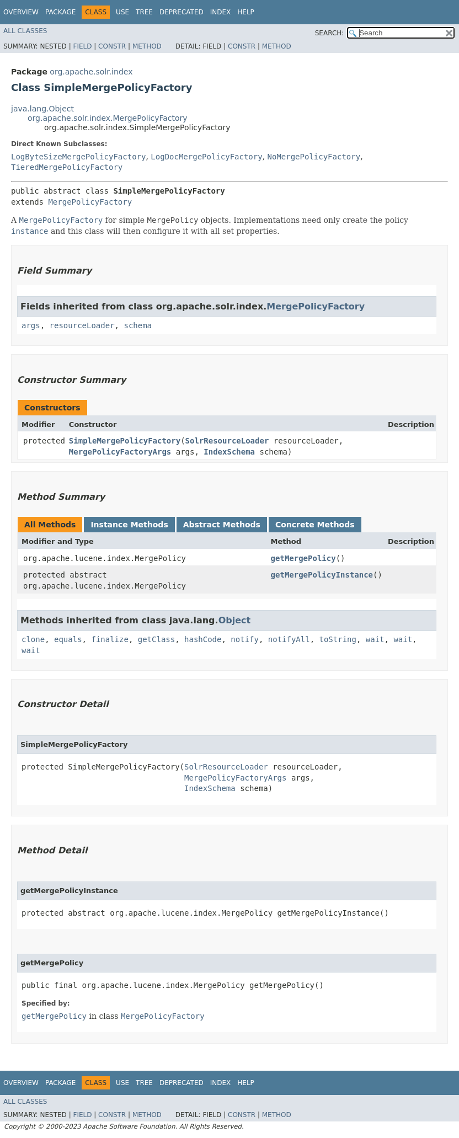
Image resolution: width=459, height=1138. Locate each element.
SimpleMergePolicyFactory (124, 440)
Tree (144, 12)
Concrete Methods (315, 524)
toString (337, 639)
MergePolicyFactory (90, 201)
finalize (109, 639)
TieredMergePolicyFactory (66, 167)
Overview (21, 12)
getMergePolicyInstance (322, 574)
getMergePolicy (303, 558)
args (31, 325)
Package (60, 12)
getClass (156, 639)
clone (33, 639)
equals (68, 639)
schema (138, 325)
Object (234, 620)
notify (245, 639)
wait (375, 639)
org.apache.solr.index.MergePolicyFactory (108, 118)
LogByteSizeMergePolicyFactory (78, 156)
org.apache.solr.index (91, 71)
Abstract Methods (221, 524)
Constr (112, 46)
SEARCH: (329, 33)
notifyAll (289, 639)
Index (220, 12)
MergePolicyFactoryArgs (120, 451)
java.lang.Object (42, 108)
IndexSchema (229, 451)
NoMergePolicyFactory (314, 156)
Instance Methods (129, 524)
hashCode (202, 639)
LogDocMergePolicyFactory (206, 156)
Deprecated (181, 12)
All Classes (25, 31)
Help (245, 12)
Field (82, 46)
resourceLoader (82, 325)
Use (122, 12)
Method (147, 46)
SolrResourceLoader (227, 440)
